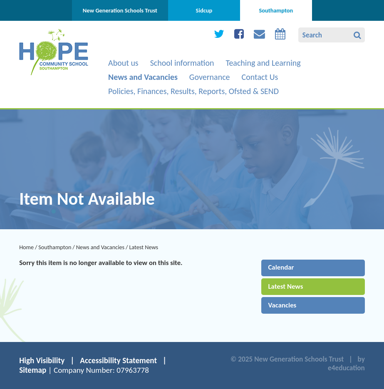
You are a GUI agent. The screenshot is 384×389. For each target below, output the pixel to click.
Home (26, 247)
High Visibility (41, 360)
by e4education (346, 363)
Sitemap (32, 370)
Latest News (143, 247)
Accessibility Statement (118, 360)
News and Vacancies (100, 247)
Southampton (54, 247)
